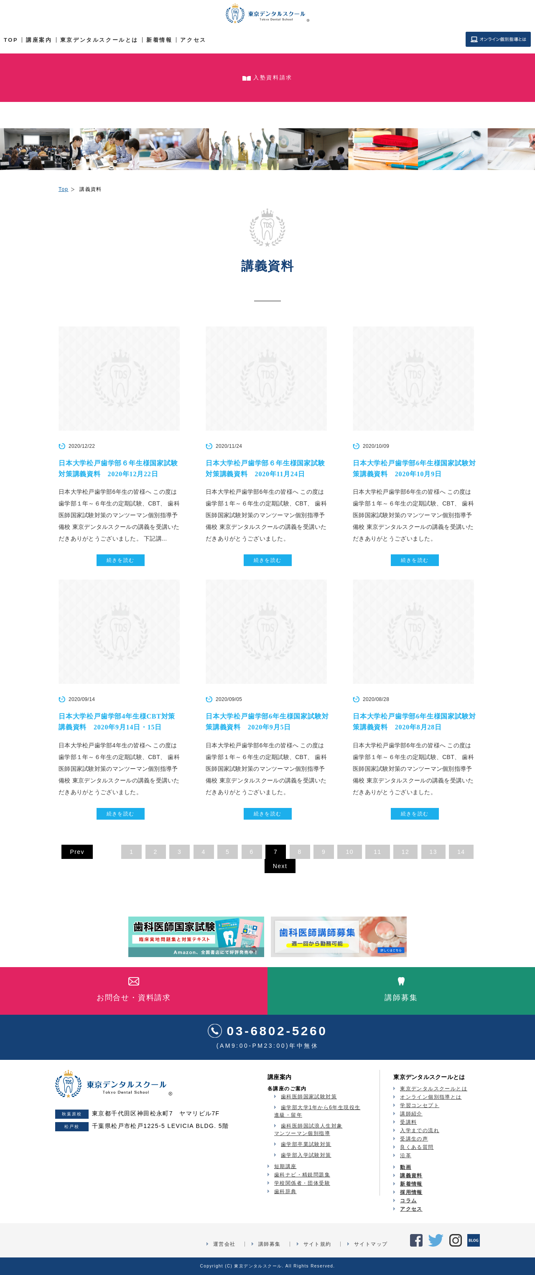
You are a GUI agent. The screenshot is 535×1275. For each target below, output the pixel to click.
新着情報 (159, 40)
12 (405, 851)
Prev (77, 851)
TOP (11, 40)
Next (280, 866)
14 (461, 851)
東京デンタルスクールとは (99, 40)
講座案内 (39, 40)
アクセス (193, 40)
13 (433, 851)
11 (377, 851)
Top (64, 189)
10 (349, 851)
